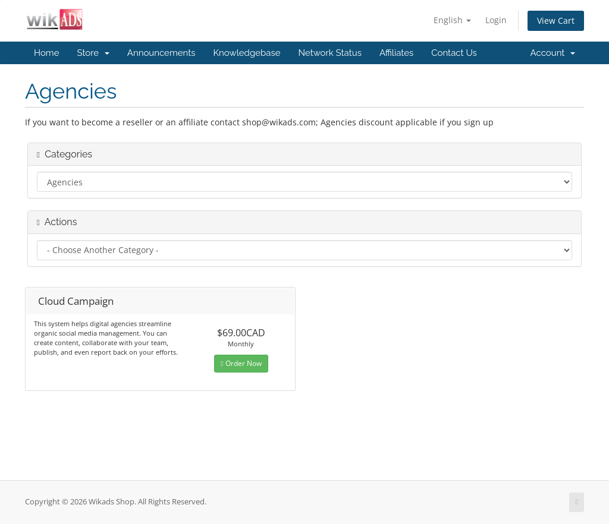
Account (552, 53)
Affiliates (396, 53)
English (452, 20)
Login (496, 20)
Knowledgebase (246, 53)
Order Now (241, 363)
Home (46, 53)
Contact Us (454, 53)
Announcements (161, 53)
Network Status (329, 53)
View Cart (556, 20)
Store (93, 53)
